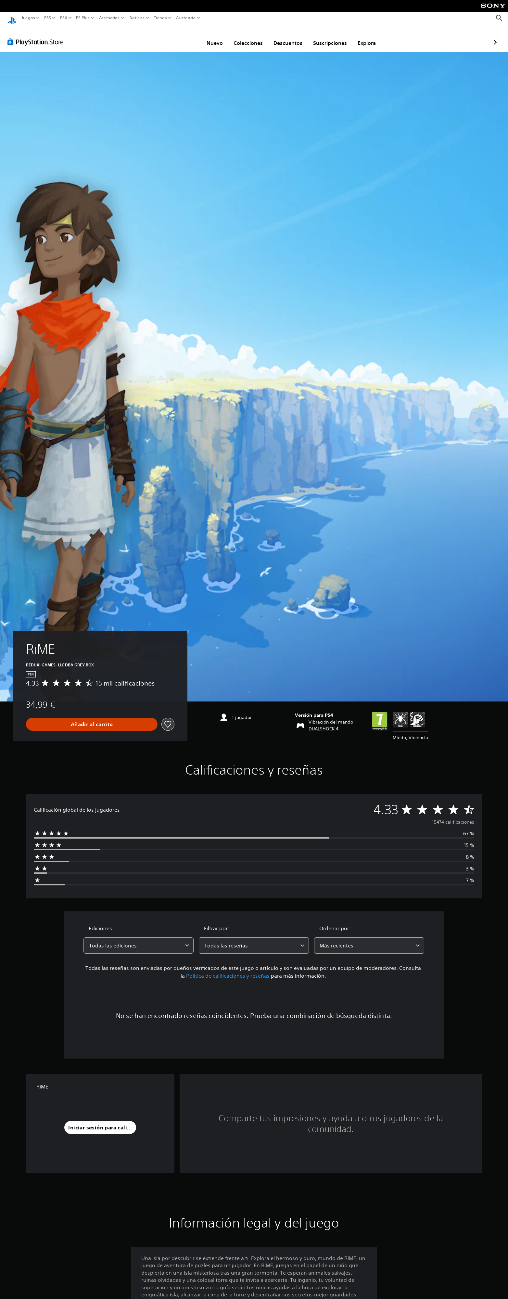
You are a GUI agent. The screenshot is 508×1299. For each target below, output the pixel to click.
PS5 (47, 17)
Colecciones (210, 36)
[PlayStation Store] (37, 35)
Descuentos (249, 36)
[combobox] (138, 939)
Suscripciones (292, 36)
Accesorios (109, 17)
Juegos (28, 17)
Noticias (136, 17)
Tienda (160, 17)
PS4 (63, 17)
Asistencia (186, 17)
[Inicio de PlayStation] (12, 18)
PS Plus (82, 17)
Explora (329, 36)
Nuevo (177, 36)
